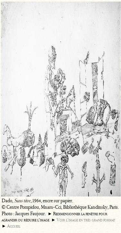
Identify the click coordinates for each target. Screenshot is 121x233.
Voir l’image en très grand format (86, 220)
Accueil (13, 226)
